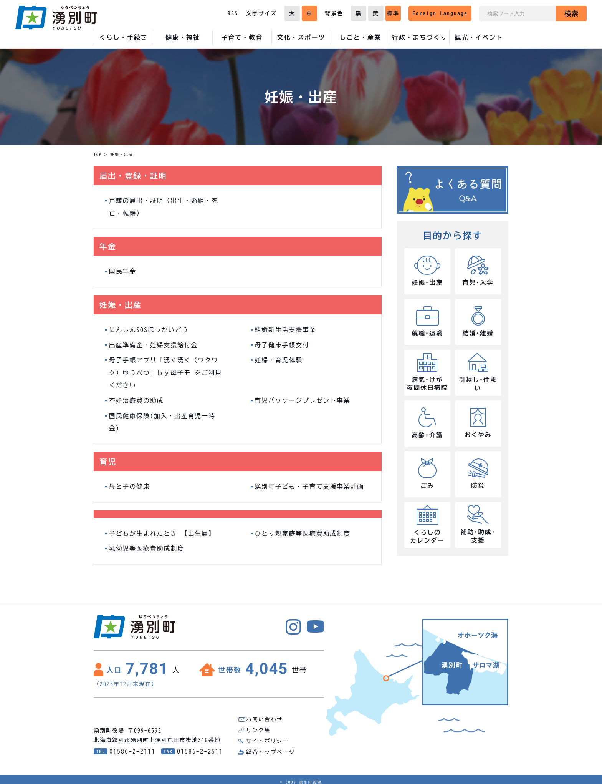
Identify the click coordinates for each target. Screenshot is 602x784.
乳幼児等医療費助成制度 (147, 545)
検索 (571, 13)
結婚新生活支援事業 (286, 329)
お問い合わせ (264, 716)
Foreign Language (440, 13)
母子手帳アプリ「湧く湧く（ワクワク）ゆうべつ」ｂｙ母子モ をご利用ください (166, 371)
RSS (233, 13)
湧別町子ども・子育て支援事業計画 (310, 484)
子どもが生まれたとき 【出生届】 (163, 530)
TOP (98, 154)
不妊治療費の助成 (136, 398)
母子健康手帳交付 (282, 344)
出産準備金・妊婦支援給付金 (154, 344)
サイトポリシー (267, 737)
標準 (393, 13)
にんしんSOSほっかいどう (149, 329)
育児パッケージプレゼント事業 (303, 398)
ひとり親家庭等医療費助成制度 (303, 530)
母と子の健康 (129, 484)
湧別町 (56, 18)
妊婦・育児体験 (279, 359)
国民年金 (123, 271)
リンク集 (258, 726)
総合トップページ (270, 748)
